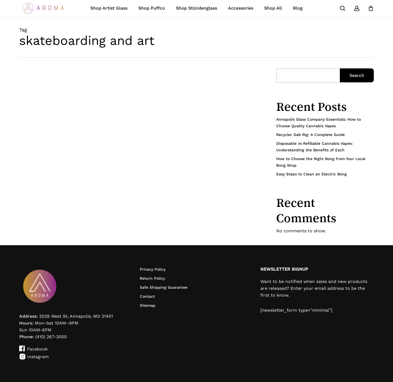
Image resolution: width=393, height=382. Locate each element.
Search (356, 75)
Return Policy (152, 278)
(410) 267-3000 (51, 336)
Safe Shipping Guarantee (163, 287)
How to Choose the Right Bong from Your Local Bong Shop (320, 162)
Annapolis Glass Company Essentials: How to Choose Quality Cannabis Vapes (318, 122)
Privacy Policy (153, 269)
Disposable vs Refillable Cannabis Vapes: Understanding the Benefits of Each (314, 146)
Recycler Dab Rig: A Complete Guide (310, 134)
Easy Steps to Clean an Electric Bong (311, 174)
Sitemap (147, 305)
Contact (147, 296)
